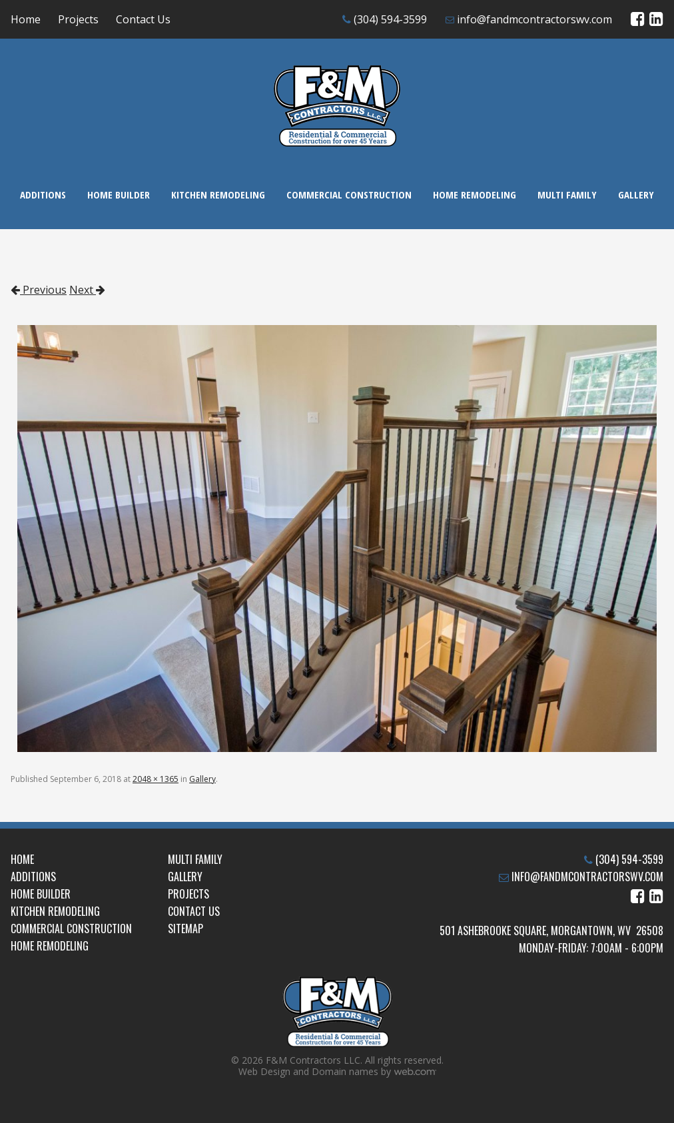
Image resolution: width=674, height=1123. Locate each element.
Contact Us (143, 19)
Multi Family (567, 194)
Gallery (636, 194)
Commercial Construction (349, 194)
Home (26, 19)
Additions (43, 194)
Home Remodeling (474, 194)
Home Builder (118, 194)
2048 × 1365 (155, 779)
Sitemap (185, 928)
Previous (39, 289)
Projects (78, 19)
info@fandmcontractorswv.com (534, 19)
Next (87, 289)
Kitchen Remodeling (218, 194)
